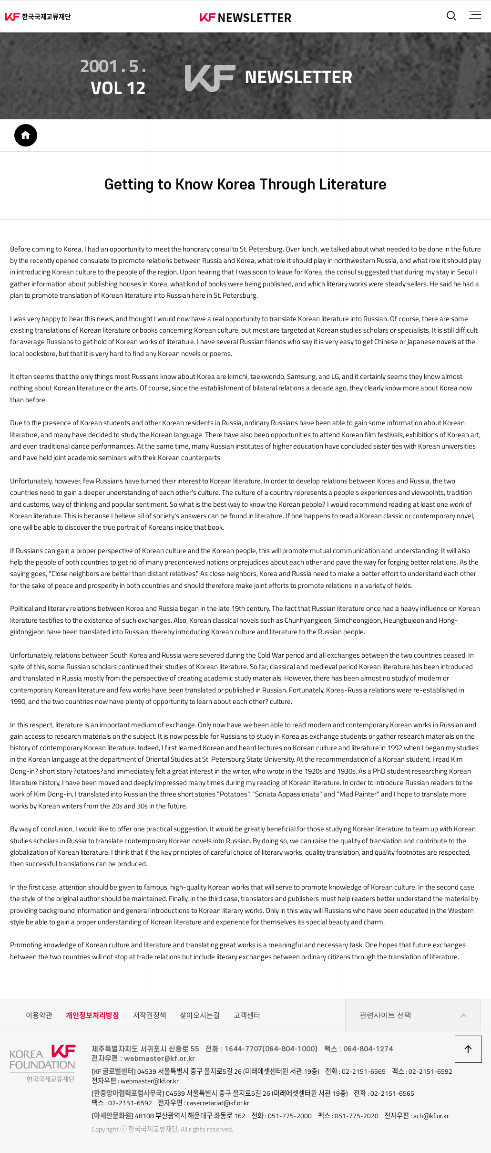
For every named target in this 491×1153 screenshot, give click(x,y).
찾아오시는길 (200, 1015)
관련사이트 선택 (413, 1015)
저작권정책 (149, 1015)
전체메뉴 (475, 15)
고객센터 (247, 1015)
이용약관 (39, 1015)
